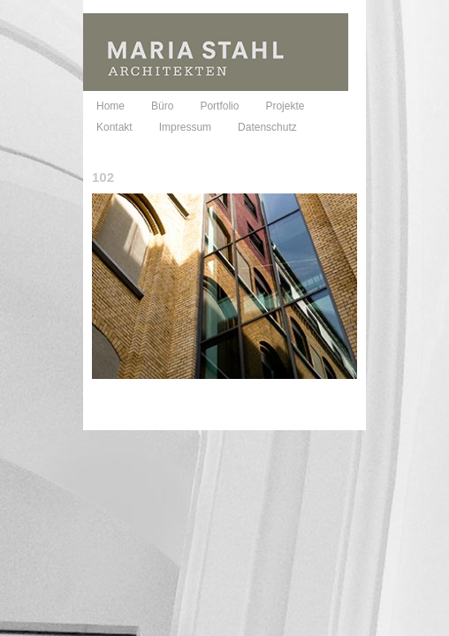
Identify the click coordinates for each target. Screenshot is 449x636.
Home (110, 106)
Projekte (284, 106)
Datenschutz (267, 127)
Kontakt (114, 127)
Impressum (185, 127)
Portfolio (219, 106)
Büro (162, 106)
